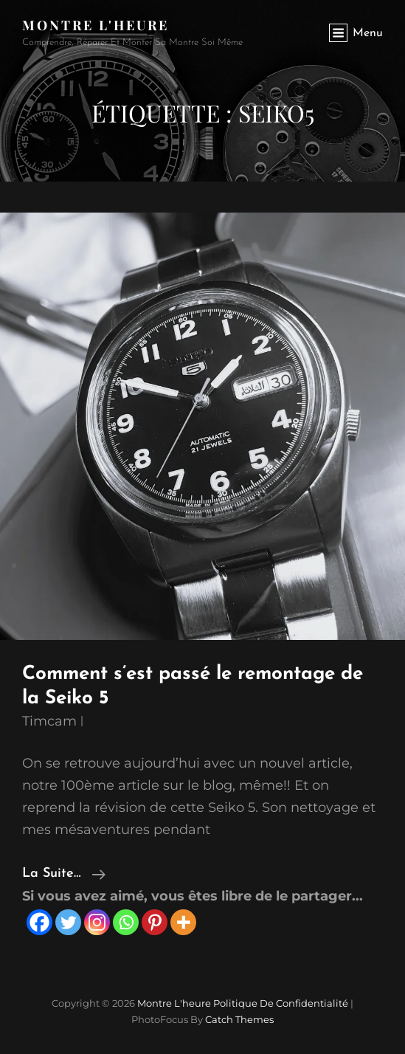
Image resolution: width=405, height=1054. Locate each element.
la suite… (63, 874)
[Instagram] (97, 922)
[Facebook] (39, 922)
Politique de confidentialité (280, 1003)
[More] (183, 922)
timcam (49, 721)
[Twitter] (68, 922)
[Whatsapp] (126, 922)
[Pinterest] (154, 922)
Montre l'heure (95, 25)
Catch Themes (239, 1019)
